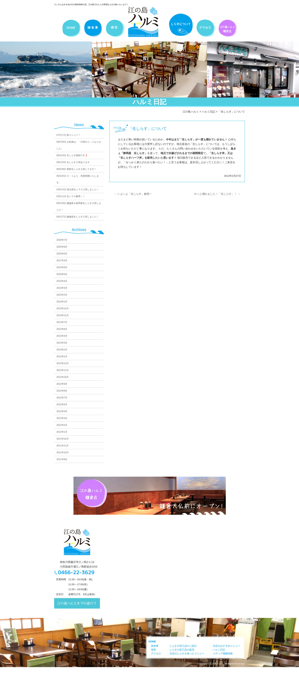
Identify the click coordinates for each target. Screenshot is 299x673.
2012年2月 (61, 425)
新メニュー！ (68, 135)
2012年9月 (61, 384)
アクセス (156, 653)
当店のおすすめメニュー (226, 645)
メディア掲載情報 (223, 653)
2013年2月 (61, 349)
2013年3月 (61, 342)
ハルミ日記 (208, 111)
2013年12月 (62, 308)
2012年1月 (61, 432)
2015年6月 (61, 267)
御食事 (154, 645)
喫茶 (153, 649)
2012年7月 (61, 397)
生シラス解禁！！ (70, 196)
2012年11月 (62, 370)
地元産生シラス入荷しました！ (77, 189)
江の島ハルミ (191, 111)
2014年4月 (61, 281)
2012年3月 (61, 418)
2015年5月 (61, 274)
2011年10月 (62, 452)
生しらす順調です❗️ (72, 155)
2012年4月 (61, 411)
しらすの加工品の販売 (182, 649)
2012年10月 (62, 377)
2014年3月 (61, 288)
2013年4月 (61, 336)
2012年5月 (61, 404)
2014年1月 (61, 301)
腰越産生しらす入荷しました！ (77, 216)
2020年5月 (61, 253)
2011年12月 (62, 438)
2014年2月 (61, 294)
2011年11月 (62, 445)
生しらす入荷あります (73, 162)
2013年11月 (62, 315)
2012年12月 (62, 363)
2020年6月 (61, 246)
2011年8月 (61, 459)
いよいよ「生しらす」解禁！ (133, 193)
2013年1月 (61, 356)
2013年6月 (61, 329)
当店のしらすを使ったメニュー (187, 653)
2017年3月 (61, 260)
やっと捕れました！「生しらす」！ (217, 193)
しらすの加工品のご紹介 (183, 645)
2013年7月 (61, 322)
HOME (152, 641)
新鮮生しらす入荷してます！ (76, 169)
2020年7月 (61, 240)
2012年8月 (61, 390)
